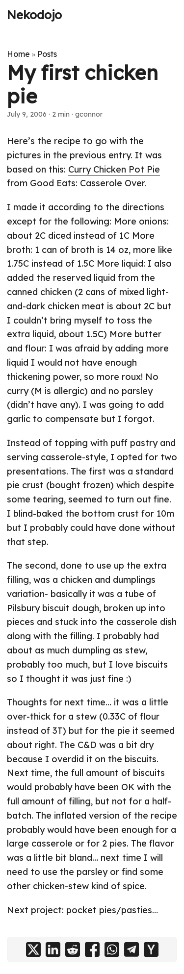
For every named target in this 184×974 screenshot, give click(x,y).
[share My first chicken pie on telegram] (131, 949)
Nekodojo (34, 14)
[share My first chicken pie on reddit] (72, 949)
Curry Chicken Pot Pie (114, 169)
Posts (47, 54)
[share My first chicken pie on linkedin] (53, 949)
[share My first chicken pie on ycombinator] (151, 949)
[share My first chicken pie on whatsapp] (112, 949)
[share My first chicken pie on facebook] (92, 949)
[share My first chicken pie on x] (33, 949)
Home (18, 54)
